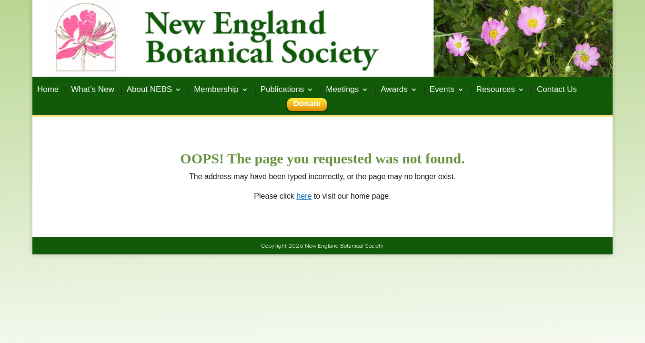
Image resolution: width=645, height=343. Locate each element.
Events (442, 90)
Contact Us (557, 90)
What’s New (92, 90)
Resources (495, 90)
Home (48, 90)
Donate (307, 104)
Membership (216, 90)
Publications (282, 90)
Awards (394, 90)
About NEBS (149, 90)
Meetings (342, 90)
